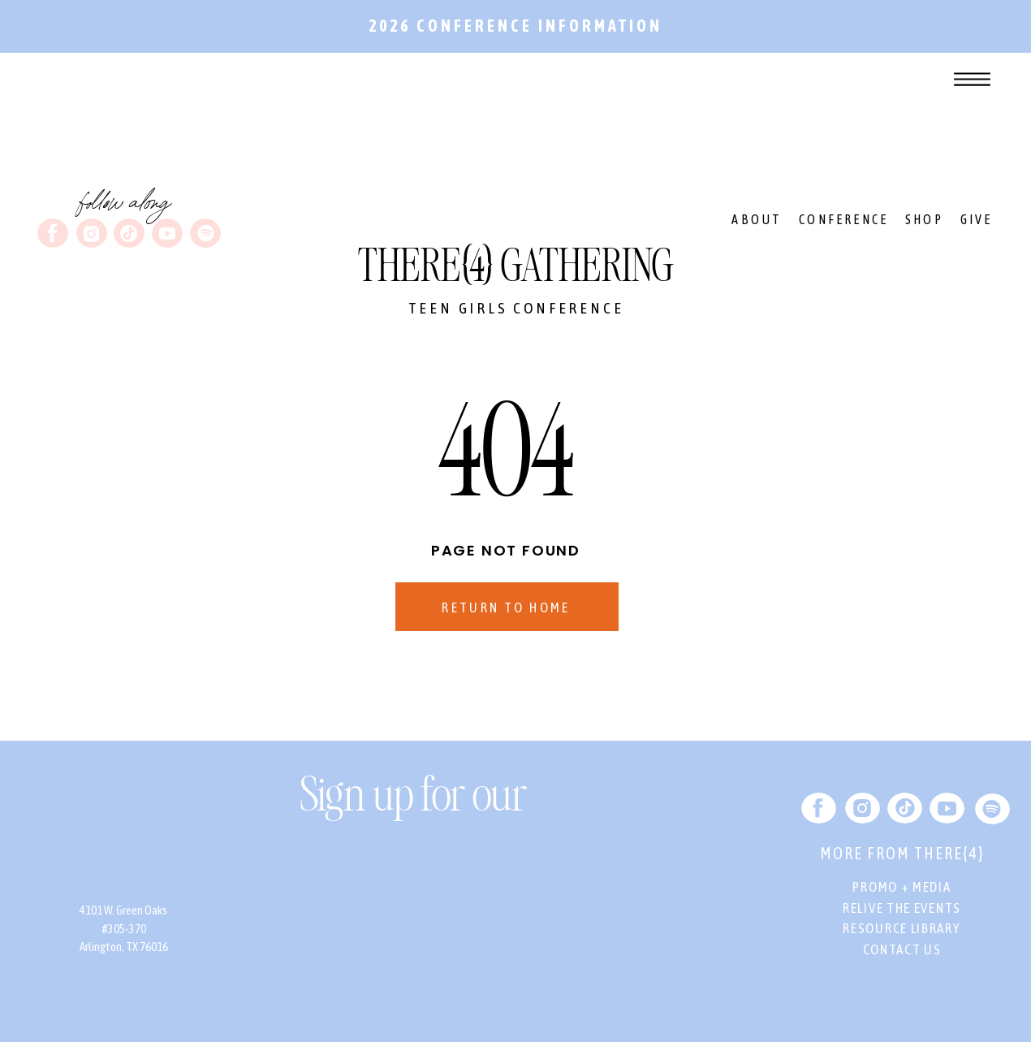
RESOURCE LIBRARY (901, 928)
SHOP (924, 219)
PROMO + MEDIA (901, 887)
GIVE (976, 219)
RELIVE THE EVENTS (902, 908)
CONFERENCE (843, 219)
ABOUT (756, 219)
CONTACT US (902, 949)
